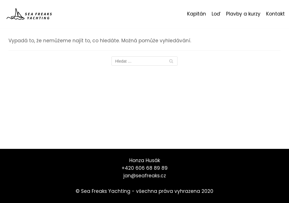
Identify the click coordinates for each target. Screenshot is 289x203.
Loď (216, 13)
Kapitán (196, 13)
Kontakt (275, 13)
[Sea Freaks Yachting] (29, 14)
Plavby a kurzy (243, 13)
